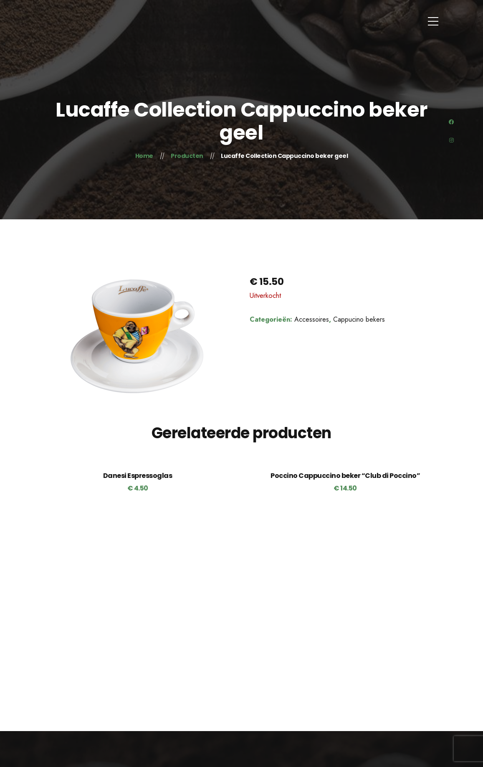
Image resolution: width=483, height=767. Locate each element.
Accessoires (311, 319)
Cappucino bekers (359, 319)
